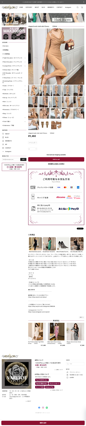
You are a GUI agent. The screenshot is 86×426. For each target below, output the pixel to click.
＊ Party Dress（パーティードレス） (12, 77)
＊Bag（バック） (7, 113)
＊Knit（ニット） (7, 101)
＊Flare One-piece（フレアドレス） (12, 62)
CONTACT (59, 7)
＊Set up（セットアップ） (9, 97)
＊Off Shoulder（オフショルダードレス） (12, 73)
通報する (82, 317)
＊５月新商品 (6, 54)
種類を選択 (43, 423)
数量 (29, 146)
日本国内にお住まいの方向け (56, 164)
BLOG (43, 7)
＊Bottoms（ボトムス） (9, 93)
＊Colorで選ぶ (6, 121)
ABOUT (37, 7)
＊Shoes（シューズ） (8, 117)
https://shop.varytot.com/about (37, 297)
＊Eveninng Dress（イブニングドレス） (12, 81)
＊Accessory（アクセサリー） (11, 109)
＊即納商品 (5, 50)
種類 (29, 140)
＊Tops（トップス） (8, 89)
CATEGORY (29, 7)
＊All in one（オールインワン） (11, 105)
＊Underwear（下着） (8, 125)
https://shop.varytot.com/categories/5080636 (41, 306)
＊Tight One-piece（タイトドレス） (12, 58)
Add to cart (56, 159)
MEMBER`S (51, 7)
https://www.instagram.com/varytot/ (39, 312)
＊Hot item (5, 46)
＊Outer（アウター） (8, 85)
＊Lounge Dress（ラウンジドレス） (12, 66)
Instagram (68, 7)
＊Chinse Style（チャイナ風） (10, 70)
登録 (23, 159)
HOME (21, 7)
